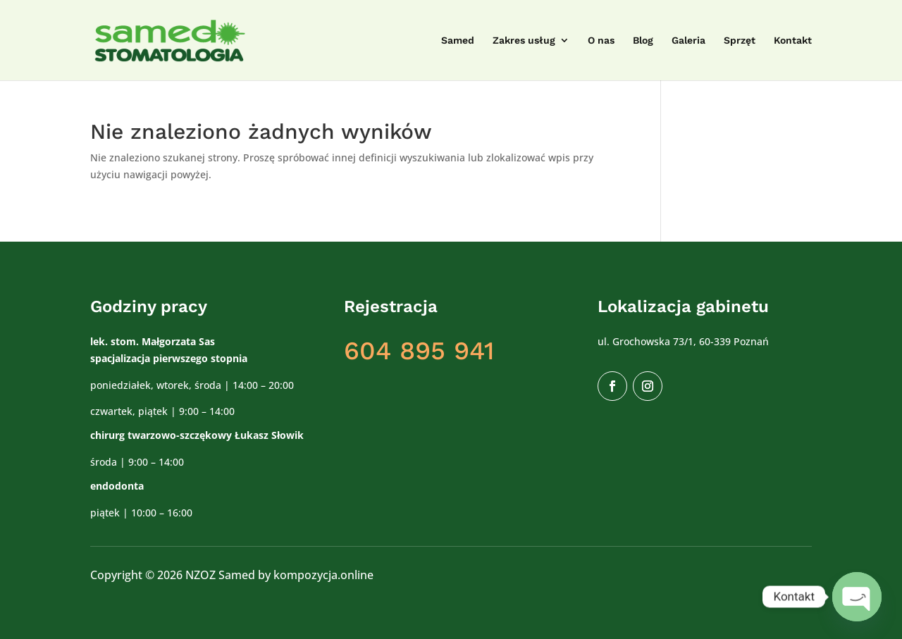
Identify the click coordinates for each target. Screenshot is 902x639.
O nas (601, 40)
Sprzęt (739, 40)
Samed (457, 40)
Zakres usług (524, 40)
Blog (643, 40)
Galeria (688, 40)
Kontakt (793, 40)
